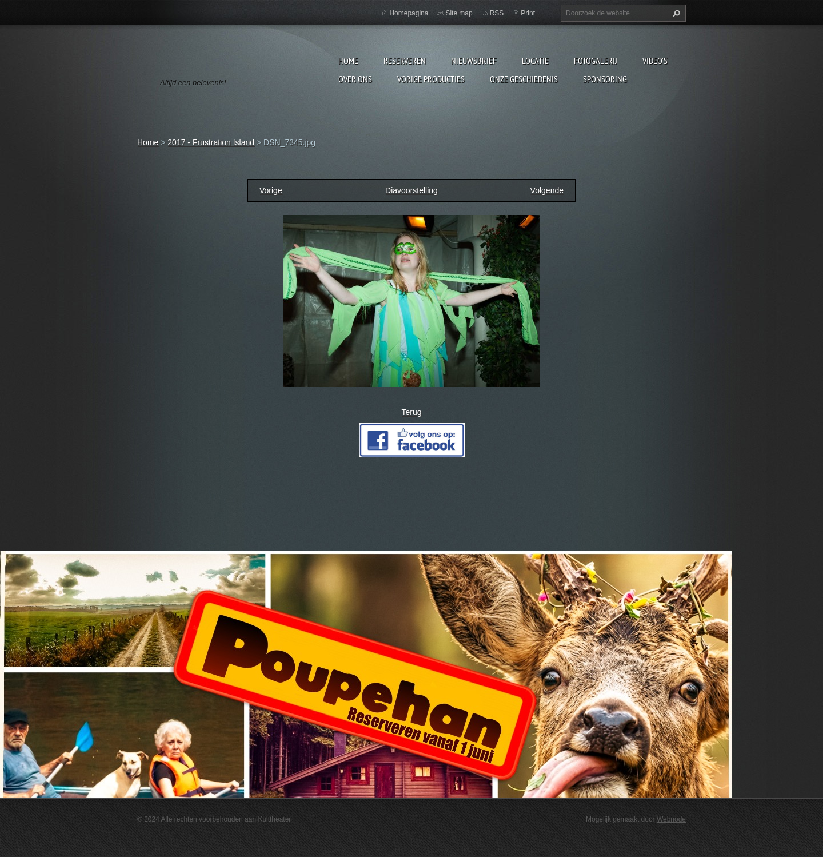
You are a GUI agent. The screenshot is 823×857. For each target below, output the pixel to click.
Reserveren (404, 60)
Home (348, 60)
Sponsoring (605, 79)
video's (655, 60)
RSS (497, 13)
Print (528, 13)
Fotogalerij (595, 60)
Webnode (671, 819)
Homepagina (408, 13)
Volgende (547, 190)
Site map (458, 13)
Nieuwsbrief (474, 60)
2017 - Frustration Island (210, 142)
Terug (411, 412)
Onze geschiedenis (524, 79)
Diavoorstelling (411, 190)
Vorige (270, 190)
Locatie (535, 60)
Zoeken (675, 13)
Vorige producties (431, 79)
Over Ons (355, 79)
